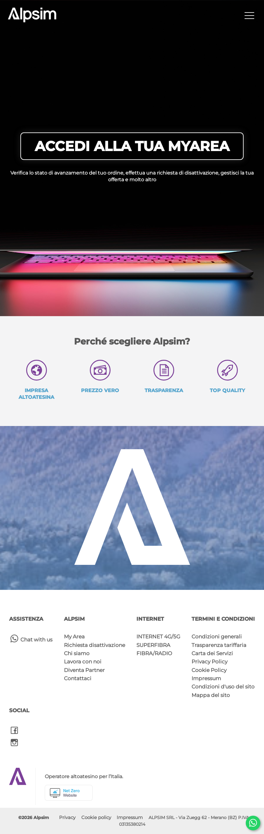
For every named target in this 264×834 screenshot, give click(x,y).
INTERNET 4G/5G (158, 637)
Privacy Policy (209, 662)
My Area (74, 637)
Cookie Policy (209, 670)
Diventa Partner (84, 670)
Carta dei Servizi (212, 653)
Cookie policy (96, 817)
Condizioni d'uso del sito (223, 687)
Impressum (206, 678)
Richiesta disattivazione (94, 645)
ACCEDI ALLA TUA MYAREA (132, 146)
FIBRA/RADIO (154, 653)
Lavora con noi (82, 662)
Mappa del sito (211, 695)
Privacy (67, 817)
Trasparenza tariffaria (219, 645)
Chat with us (30, 638)
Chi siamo (77, 653)
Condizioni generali (217, 637)
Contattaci (77, 678)
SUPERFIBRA (153, 645)
